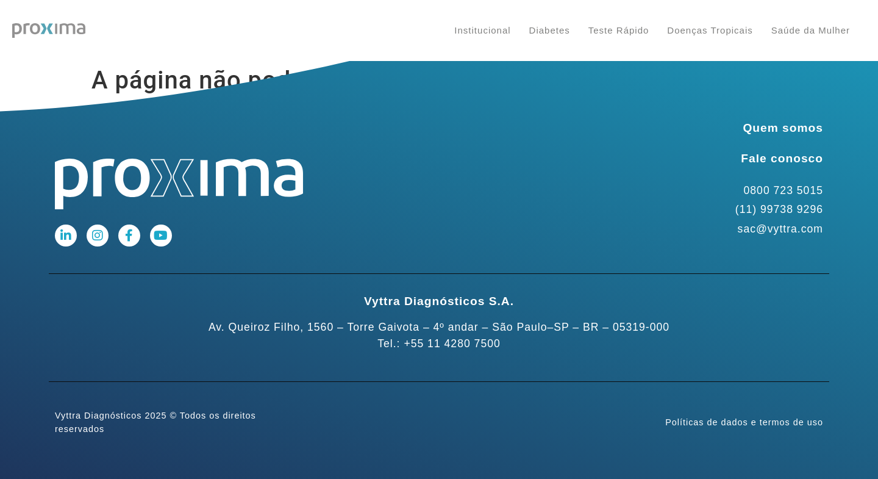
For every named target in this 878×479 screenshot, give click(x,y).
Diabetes (549, 30)
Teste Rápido (618, 30)
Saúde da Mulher (810, 30)
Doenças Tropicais (709, 30)
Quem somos (783, 127)
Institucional (482, 30)
